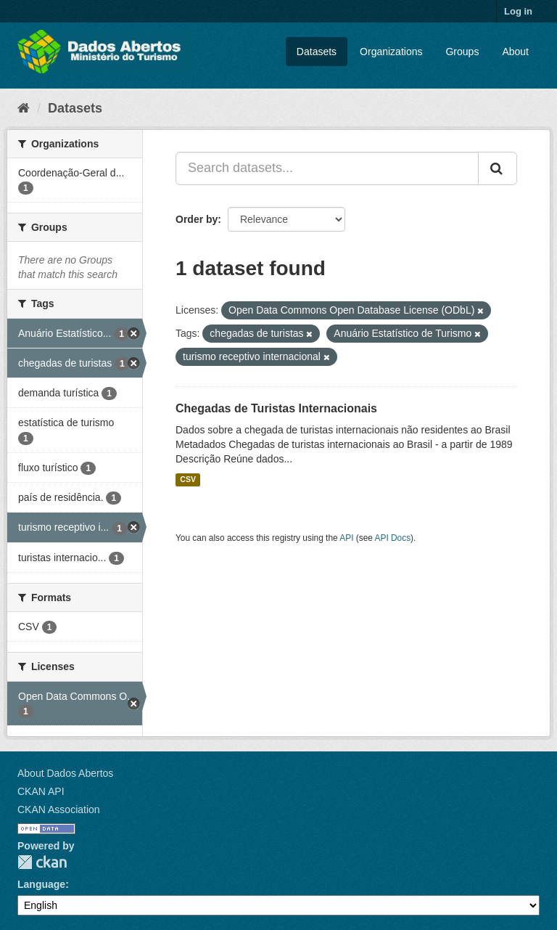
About (515, 51)
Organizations (391, 51)
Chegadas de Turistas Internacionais (276, 408)
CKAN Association (58, 809)
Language (41, 884)
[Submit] (497, 168)
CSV (188, 480)
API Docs (393, 538)
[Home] (23, 108)
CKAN (42, 862)
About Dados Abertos (65, 773)
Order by (197, 219)
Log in (518, 11)
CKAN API (41, 791)
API (346, 538)
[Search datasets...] (327, 168)
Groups (462, 51)
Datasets (317, 51)
